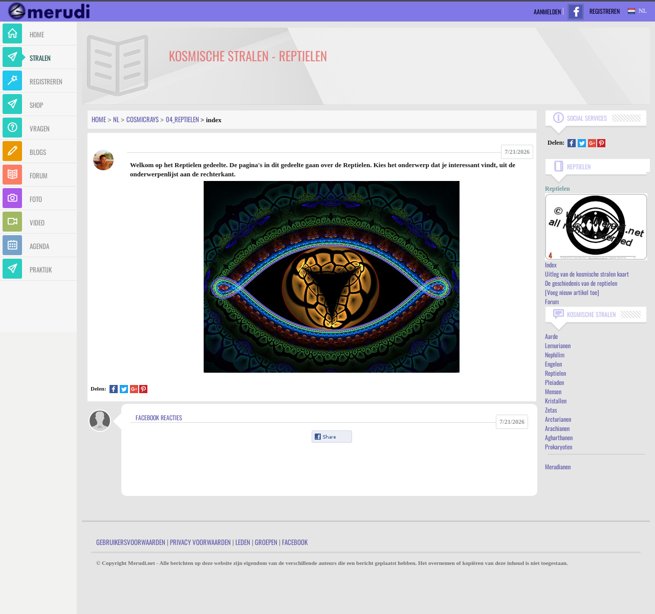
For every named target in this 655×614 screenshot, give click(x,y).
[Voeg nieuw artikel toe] (572, 292)
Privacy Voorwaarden (200, 542)
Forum (552, 301)
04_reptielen (182, 119)
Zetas (551, 409)
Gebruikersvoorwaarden (130, 542)
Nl (116, 119)
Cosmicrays (142, 119)
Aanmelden (547, 11)
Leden (242, 542)
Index (551, 264)
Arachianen (557, 428)
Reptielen (555, 373)
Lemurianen (558, 345)
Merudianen (558, 466)
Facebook (295, 542)
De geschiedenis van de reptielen (581, 283)
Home (99, 119)
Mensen (553, 391)
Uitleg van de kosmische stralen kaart (587, 273)
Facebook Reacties (159, 417)
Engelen (553, 363)
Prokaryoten (558, 446)
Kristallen (555, 400)
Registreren (605, 11)
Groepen (266, 542)
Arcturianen (558, 419)
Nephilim (554, 354)
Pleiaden (554, 382)
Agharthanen (559, 437)
